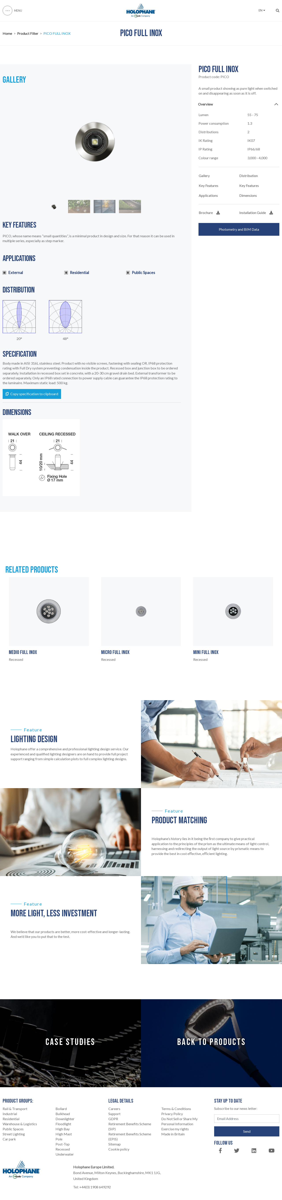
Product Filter (27, 34)
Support (114, 1114)
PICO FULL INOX (56, 34)
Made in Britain (173, 1134)
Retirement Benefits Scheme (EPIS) (129, 1136)
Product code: (214, 77)
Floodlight (63, 1124)
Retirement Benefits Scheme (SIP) (129, 1126)
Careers (114, 1109)
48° (65, 339)
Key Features (208, 185)
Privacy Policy (172, 1114)
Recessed (63, 1149)
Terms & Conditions (176, 1109)
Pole (59, 1139)
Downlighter (65, 1119)
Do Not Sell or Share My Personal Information (179, 1121)
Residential (11, 1119)
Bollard (61, 1109)
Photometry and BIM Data (239, 229)
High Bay (63, 1129)
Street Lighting (14, 1134)
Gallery (204, 176)
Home (7, 34)
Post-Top (63, 1144)
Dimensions (248, 195)
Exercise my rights (175, 1129)
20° (19, 339)
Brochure (209, 212)
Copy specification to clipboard (32, 394)
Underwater (65, 1154)
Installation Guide (256, 212)
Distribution (248, 176)
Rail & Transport (15, 1109)
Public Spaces (13, 1129)
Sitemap (114, 1144)
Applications (208, 195)
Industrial (10, 1114)
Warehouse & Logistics (20, 1124)
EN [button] (262, 10)
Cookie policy (118, 1149)
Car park (9, 1139)
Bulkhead (63, 1114)
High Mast (64, 1134)
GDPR (113, 1119)
